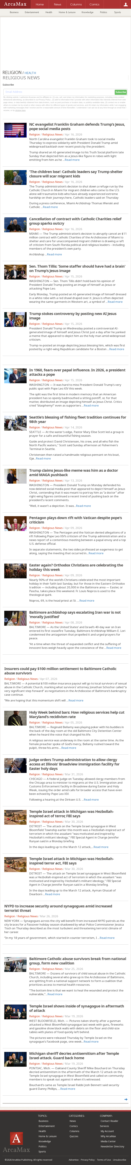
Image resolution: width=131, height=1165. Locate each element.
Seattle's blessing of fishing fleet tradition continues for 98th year (77, 419)
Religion (34, 134)
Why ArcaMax (108, 1136)
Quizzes (74, 1136)
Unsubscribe (119, 1159)
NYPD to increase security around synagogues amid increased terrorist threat (58, 908)
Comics (74, 1126)
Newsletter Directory (112, 1146)
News (73, 1121)
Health (49, 12)
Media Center (108, 1141)
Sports (117, 12)
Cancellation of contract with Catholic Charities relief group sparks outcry (75, 221)
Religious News (52, 134)
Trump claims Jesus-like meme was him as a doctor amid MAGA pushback (73, 472)
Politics (103, 12)
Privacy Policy (88, 1159)
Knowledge (87, 12)
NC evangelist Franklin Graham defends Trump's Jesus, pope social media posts (77, 126)
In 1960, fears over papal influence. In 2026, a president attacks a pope (77, 372)
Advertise (74, 1159)
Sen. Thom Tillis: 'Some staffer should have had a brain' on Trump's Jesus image (77, 268)
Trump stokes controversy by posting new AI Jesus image (72, 315)
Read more (72, 160)
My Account (107, 1131)
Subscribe (121, 92)
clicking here (20, 110)
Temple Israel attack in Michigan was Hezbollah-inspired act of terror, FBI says (71, 813)
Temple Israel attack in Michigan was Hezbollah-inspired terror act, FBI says (71, 860)
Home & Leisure (67, 12)
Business (14, 12)
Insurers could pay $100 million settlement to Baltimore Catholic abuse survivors (60, 670)
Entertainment (32, 12)
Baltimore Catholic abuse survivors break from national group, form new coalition (77, 960)
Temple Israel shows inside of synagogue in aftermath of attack (76, 1008)
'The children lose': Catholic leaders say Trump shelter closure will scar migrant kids (75, 173)
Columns (74, 1131)
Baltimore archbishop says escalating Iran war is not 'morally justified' (75, 614)
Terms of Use (104, 1159)
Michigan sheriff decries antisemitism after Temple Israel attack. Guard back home (74, 1055)
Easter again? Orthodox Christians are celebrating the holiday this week (76, 567)
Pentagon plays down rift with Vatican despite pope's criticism (75, 520)
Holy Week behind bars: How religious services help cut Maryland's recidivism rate (76, 714)
